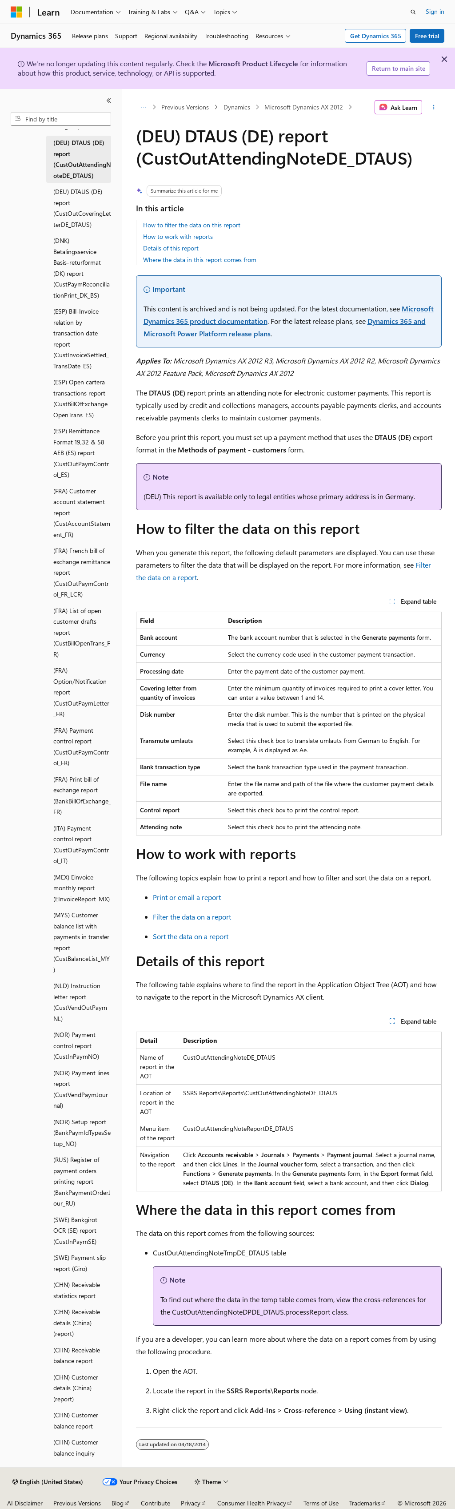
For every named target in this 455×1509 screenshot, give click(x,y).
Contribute (155, 1503)
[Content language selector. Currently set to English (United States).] (47, 1482)
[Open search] (413, 12)
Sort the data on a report (190, 936)
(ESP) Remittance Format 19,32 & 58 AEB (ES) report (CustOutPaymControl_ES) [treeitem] (81, 453)
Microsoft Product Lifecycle (253, 63)
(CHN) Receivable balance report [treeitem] (76, 1355)
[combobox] (61, 119)
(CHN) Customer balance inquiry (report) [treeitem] (75, 1453)
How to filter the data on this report (191, 225)
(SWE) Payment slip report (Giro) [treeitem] (79, 1263)
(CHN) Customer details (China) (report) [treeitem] (75, 1388)
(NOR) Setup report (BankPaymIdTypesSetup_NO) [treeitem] (82, 1133)
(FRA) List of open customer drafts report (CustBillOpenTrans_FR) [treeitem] (81, 632)
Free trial (427, 36)
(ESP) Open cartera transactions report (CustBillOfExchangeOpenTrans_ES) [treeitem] (80, 398)
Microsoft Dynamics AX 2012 (303, 107)
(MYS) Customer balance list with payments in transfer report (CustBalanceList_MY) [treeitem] (81, 942)
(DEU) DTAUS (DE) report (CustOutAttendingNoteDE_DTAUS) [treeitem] (82, 159)
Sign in (435, 11)
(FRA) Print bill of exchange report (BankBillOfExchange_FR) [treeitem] (82, 795)
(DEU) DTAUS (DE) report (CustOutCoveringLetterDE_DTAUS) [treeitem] (82, 208)
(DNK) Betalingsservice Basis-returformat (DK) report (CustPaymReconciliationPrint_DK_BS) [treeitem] (81, 267)
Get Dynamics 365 (375, 36)
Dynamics (237, 107)
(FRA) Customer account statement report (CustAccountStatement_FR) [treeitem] (81, 513)
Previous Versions (185, 107)
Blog (118, 1503)
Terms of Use (321, 1503)
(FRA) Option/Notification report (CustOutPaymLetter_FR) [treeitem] (81, 692)
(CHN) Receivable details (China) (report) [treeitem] (76, 1322)
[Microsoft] (16, 12)
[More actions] (433, 107)
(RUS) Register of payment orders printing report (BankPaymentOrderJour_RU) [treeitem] (82, 1181)
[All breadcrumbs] (144, 107)
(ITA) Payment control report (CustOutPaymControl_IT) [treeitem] (81, 844)
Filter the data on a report (192, 916)
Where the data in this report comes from (199, 259)
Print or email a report (187, 897)
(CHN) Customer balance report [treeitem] (75, 1420)
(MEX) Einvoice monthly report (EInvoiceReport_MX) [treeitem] (81, 888)
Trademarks (364, 1503)
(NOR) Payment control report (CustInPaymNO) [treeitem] (76, 1045)
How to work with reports (178, 236)
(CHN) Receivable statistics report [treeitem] (76, 1290)
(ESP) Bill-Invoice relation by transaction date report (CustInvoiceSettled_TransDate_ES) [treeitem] (81, 338)
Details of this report (171, 248)
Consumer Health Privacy (251, 1503)
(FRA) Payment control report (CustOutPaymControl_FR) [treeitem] (81, 746)
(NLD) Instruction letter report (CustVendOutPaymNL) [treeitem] (80, 1002)
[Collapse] (109, 101)
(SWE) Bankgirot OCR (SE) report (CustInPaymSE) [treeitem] (75, 1230)
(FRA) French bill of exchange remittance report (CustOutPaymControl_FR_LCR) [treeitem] (81, 572)
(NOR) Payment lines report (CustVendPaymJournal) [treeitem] (81, 1089)
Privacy (190, 1503)
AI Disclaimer (25, 1503)
